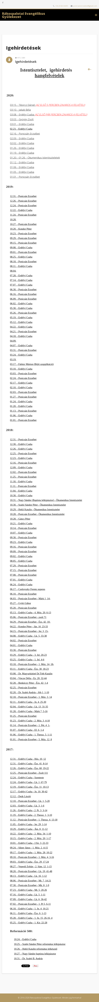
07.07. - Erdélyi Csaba (21, 284)
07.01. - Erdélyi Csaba (21, 579)
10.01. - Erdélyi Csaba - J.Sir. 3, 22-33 (29, 843)
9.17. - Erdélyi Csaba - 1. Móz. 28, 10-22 (31, 852)
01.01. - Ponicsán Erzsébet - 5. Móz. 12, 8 (31, 739)
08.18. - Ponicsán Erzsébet (23, 261)
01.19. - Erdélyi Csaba (22, 152)
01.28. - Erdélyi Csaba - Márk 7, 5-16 (28, 711)
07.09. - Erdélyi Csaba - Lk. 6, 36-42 (28, 899)
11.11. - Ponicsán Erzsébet (23, 486)
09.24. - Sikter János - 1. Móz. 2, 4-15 (29, 847)
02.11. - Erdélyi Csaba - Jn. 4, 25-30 (28, 702)
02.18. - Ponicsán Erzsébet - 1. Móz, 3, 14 (31, 697)
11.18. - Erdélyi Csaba (21, 481)
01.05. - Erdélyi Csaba (22, 172)
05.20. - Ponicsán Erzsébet (23, 607)
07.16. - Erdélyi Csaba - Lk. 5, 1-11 (27, 894)
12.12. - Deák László (20, 796)
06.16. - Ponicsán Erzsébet (23, 294)
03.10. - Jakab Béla (20, 109)
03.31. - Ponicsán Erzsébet (23, 350)
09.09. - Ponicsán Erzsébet (23, 551)
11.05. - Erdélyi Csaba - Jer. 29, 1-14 (28, 824)
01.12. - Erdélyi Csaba (22, 162)
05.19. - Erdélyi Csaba (21, 317)
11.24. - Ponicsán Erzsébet (23, 214)
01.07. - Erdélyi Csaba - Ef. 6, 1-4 (27, 730)
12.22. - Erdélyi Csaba (21, 210)
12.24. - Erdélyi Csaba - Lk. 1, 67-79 (28, 782)
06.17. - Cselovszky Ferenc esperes (27, 589)
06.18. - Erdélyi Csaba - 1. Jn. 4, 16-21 (29, 908)
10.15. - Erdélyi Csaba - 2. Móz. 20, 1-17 (30, 838)
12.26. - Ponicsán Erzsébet (23, 200)
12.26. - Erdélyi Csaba (21, 448)
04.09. (13, 340)
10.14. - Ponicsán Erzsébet (23, 528)
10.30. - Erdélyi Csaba (21, 495)
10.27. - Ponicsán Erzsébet (23, 224)
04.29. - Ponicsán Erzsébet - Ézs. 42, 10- (30, 621)
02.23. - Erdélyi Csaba (21, 128)
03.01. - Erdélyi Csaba (22, 124)
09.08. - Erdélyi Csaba (21, 247)
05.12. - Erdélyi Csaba (21, 322)
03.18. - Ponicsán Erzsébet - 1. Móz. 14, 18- (32, 664)
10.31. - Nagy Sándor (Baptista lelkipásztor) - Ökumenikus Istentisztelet (46, 500)
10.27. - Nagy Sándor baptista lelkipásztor (35, 953)
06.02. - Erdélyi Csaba (21, 303)
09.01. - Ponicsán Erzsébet (23, 252)
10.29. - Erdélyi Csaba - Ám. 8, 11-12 (29, 829)
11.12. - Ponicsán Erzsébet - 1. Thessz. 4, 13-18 (33, 819)
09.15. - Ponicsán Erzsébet (23, 242)
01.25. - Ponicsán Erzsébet (23, 716)
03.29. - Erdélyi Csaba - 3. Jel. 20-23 (28, 655)
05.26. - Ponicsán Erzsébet (23, 312)
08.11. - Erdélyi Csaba (21, 266)
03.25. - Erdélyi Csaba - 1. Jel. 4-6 (27, 659)
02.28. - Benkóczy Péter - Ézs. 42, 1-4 (29, 683)
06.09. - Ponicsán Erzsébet (23, 298)
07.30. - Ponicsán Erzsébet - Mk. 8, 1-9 (29, 885)
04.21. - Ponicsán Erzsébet (23, 331)
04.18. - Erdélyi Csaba (21, 336)
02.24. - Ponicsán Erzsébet (23, 378)
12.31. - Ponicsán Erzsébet (23, 196)
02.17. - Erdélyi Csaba (21, 382)
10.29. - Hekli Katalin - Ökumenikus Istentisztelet (35, 509)
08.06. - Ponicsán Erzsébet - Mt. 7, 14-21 (30, 880)
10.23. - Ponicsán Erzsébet (23, 233)
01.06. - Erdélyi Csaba (22, 167)
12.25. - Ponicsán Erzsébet (23, 453)
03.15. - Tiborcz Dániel (47, 105)
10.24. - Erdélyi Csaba (25, 939)
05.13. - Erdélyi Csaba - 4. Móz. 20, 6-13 (30, 612)
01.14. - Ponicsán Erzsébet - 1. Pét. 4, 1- (30, 725)
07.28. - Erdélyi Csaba (21, 275)
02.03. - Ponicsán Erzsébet (23, 392)
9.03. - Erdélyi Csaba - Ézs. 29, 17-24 (30, 861)
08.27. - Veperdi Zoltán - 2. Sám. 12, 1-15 (31, 866)
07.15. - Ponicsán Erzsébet (23, 570)
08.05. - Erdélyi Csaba (21, 561)
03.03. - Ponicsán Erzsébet (23, 373)
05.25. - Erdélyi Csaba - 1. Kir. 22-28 (28, 922)
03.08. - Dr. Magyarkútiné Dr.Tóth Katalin (31, 673)
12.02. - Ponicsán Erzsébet (23, 472)
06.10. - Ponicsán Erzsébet (23, 593)
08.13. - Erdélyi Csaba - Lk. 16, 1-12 (28, 876)
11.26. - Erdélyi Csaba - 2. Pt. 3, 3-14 (28, 810)
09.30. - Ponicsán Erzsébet (23, 537)
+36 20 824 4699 (61, 6)
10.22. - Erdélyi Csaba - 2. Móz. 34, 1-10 (30, 833)
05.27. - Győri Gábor (20, 603)
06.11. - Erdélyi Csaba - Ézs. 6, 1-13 (28, 913)
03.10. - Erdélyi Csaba (21, 368)
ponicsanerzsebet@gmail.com (85, 6)
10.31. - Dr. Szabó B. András (28, 958)
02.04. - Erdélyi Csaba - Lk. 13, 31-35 (29, 706)
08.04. (13, 270)
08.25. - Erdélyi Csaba (21, 256)
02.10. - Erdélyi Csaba (21, 387)
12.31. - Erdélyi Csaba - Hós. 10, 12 (28, 758)
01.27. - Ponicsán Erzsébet (23, 396)
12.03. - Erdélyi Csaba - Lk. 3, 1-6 (27, 805)
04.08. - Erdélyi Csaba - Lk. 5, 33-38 (28, 635)
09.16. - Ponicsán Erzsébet (23, 546)
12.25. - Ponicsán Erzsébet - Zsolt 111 (29, 772)
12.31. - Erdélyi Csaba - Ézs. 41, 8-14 (28, 763)
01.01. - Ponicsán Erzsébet (25, 176)
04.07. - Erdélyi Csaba (21, 345)
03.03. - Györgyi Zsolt (22, 119)
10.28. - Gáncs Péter (20, 518)
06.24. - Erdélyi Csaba (21, 584)
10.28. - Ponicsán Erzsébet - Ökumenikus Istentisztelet (37, 514)
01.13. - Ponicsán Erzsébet (23, 410)
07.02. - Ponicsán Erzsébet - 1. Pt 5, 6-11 (30, 904)
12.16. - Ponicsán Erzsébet (23, 462)
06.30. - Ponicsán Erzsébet (23, 289)
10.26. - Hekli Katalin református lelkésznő (35, 948)
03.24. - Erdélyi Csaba (21, 354)
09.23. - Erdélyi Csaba (21, 542)
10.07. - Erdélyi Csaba (21, 532)
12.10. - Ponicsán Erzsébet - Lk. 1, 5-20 (30, 801)
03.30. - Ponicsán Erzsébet (23, 650)
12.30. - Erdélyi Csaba (21, 444)
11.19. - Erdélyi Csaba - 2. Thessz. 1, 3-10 (31, 815)
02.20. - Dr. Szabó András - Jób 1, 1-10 (29, 692)
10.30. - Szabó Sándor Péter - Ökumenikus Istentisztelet (38, 504)
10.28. (13, 219)
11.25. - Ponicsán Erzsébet (23, 476)
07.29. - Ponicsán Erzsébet (23, 565)
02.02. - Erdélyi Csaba (22, 143)
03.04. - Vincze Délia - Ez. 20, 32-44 (28, 678)
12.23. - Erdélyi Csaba (21, 458)
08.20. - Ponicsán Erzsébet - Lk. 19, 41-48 (31, 871)
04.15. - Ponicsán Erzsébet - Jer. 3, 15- (29, 631)
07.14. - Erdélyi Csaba (21, 280)
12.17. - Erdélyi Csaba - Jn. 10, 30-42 (28, 791)
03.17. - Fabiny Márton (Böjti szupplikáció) (32, 364)
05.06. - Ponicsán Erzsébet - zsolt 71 (28, 617)
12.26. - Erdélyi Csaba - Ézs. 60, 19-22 (29, 768)
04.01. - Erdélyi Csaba (21, 645)
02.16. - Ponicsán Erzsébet (25, 133)
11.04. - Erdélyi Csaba (21, 490)
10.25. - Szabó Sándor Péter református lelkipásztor (39, 944)
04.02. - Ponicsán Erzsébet (23, 640)
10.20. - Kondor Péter (21, 228)
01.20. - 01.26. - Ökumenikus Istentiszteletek (35, 157)
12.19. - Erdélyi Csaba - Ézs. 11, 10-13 (29, 786)
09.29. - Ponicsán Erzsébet (23, 238)
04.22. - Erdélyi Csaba (21, 326)
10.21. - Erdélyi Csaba (21, 523)
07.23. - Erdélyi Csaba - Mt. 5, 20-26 (28, 890)
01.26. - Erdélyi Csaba (22, 148)
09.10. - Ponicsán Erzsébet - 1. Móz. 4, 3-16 (32, 857)
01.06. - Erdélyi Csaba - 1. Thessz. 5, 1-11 (31, 734)
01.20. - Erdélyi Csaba (21, 406)
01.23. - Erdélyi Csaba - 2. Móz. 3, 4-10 (30, 720)
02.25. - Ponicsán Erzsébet (23, 687)
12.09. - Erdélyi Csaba (21, 467)
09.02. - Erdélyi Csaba (21, 556)
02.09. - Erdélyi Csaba (22, 138)
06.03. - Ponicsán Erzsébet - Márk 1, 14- (30, 598)
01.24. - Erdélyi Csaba (21, 401)
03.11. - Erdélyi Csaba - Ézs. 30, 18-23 (29, 669)
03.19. (13, 359)
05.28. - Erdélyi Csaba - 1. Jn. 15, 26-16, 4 (31, 918)
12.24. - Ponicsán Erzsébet (23, 205)
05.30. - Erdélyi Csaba (21, 308)
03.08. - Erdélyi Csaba (48, 114)
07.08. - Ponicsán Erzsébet (23, 575)
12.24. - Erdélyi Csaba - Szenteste (27, 777)
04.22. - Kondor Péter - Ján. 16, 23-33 (29, 626)
